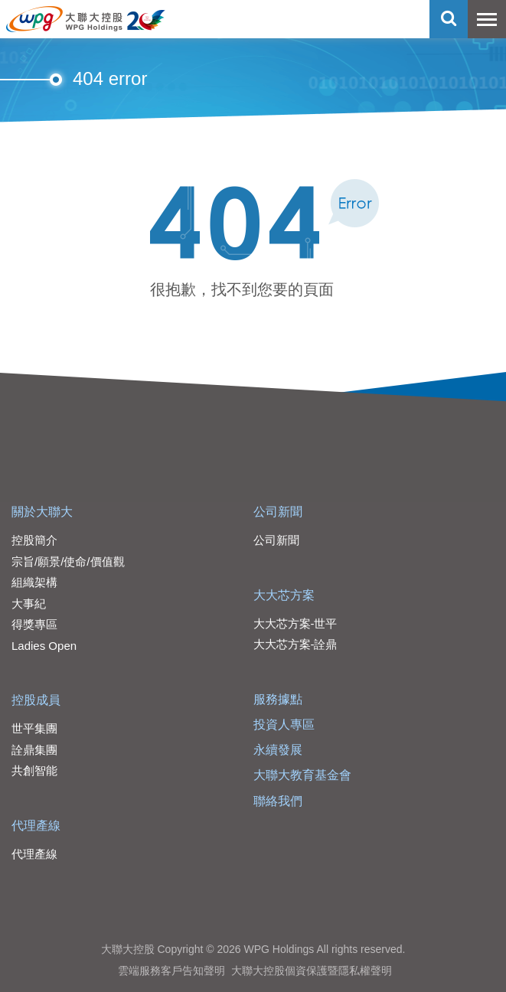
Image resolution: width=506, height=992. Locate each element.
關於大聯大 (42, 511)
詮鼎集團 (34, 749)
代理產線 (35, 825)
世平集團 (34, 728)
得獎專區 (34, 624)
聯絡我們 (277, 801)
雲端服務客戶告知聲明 (171, 970)
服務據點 (277, 699)
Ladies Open (44, 645)
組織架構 (34, 582)
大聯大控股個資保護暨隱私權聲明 (311, 970)
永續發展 (277, 749)
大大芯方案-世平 (295, 623)
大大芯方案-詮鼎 (295, 644)
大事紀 (28, 603)
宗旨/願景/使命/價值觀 (68, 561)
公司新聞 (277, 511)
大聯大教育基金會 (302, 775)
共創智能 (34, 770)
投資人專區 (284, 724)
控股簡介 (34, 540)
